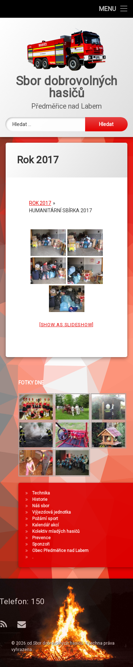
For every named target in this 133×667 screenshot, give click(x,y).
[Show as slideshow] (66, 319)
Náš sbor (91, 505)
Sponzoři (91, 544)
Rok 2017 (40, 198)
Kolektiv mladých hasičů (106, 531)
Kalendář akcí (96, 525)
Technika (91, 493)
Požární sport (96, 518)
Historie (90, 499)
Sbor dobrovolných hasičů (58, 643)
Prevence (92, 537)
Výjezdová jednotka (102, 512)
